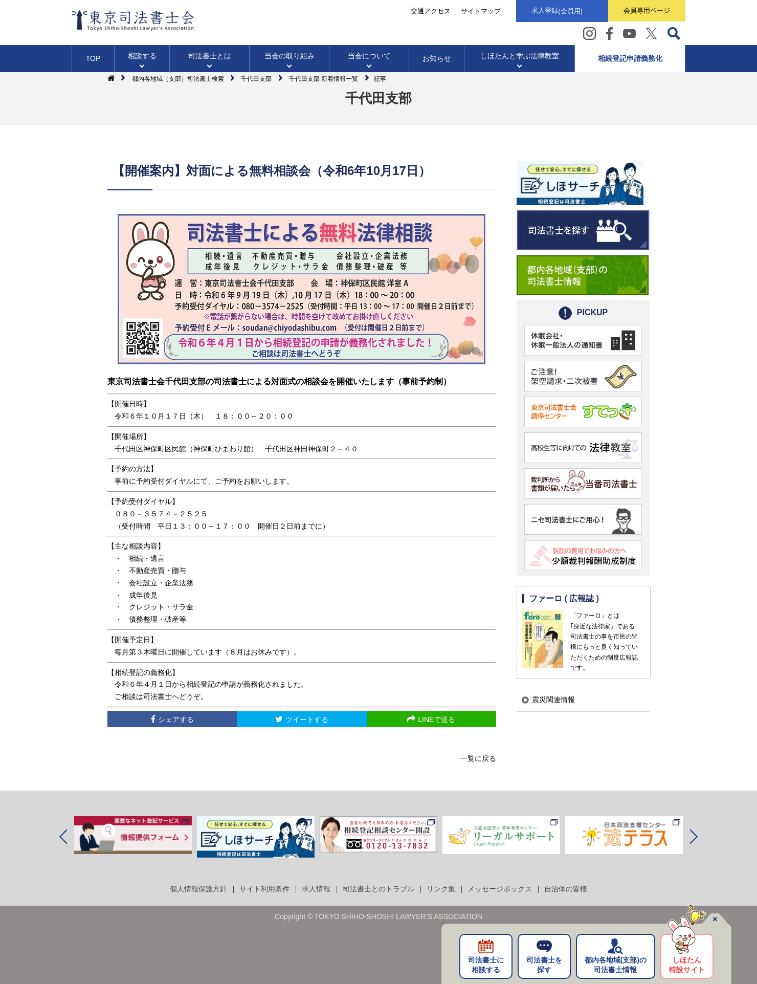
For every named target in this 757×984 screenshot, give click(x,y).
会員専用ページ (647, 10)
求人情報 (316, 889)
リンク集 (441, 889)
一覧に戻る (478, 758)
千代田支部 (256, 78)
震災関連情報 (553, 699)
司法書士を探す (544, 965)
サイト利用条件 (264, 889)
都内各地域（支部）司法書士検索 (178, 78)
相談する (142, 56)
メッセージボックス (499, 889)
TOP (93, 58)
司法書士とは (209, 56)
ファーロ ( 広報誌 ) (564, 598)
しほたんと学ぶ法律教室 (519, 56)
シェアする (176, 719)
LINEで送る (436, 719)
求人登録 (557, 11)
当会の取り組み (289, 56)
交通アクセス (431, 11)
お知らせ (436, 58)
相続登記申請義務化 (630, 58)
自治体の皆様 (565, 889)
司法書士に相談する (486, 965)
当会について (369, 56)
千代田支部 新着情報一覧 (323, 78)
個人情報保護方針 (198, 889)
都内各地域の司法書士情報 (616, 965)
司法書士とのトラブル (378, 889)
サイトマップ (481, 11)
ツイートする (306, 719)
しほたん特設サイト (687, 965)
